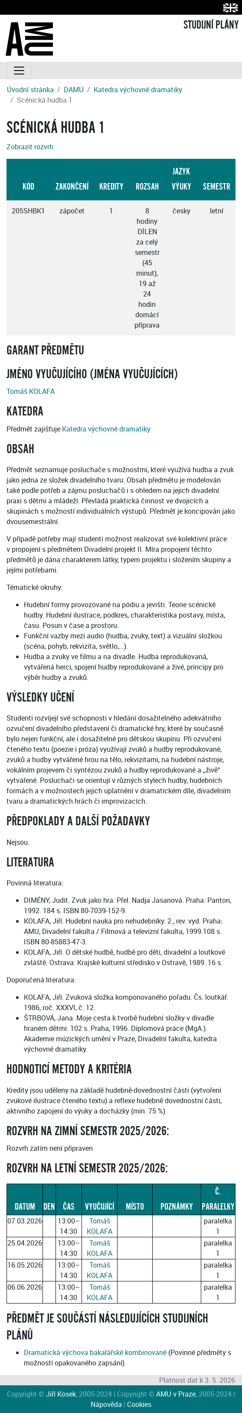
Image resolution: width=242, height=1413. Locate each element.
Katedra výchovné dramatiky (138, 89)
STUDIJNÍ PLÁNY (211, 25)
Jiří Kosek (61, 1394)
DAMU (74, 89)
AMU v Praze (176, 1394)
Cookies (139, 1404)
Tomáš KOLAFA (31, 391)
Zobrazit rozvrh (30, 146)
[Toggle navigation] (19, 70)
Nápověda (106, 1404)
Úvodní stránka (30, 89)
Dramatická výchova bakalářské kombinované (95, 1352)
